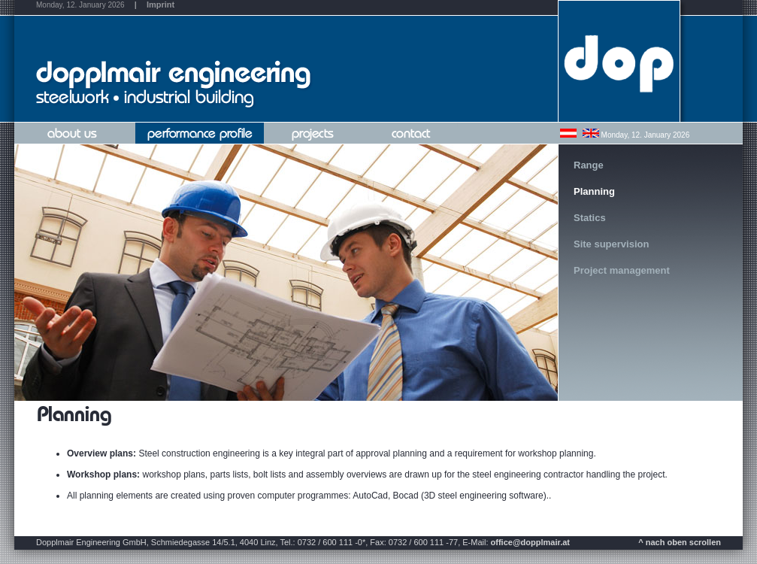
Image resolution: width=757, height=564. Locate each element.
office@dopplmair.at (530, 542)
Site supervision (611, 244)
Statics (590, 217)
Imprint (160, 4)
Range (589, 165)
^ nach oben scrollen (679, 542)
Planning (594, 191)
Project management (622, 270)
